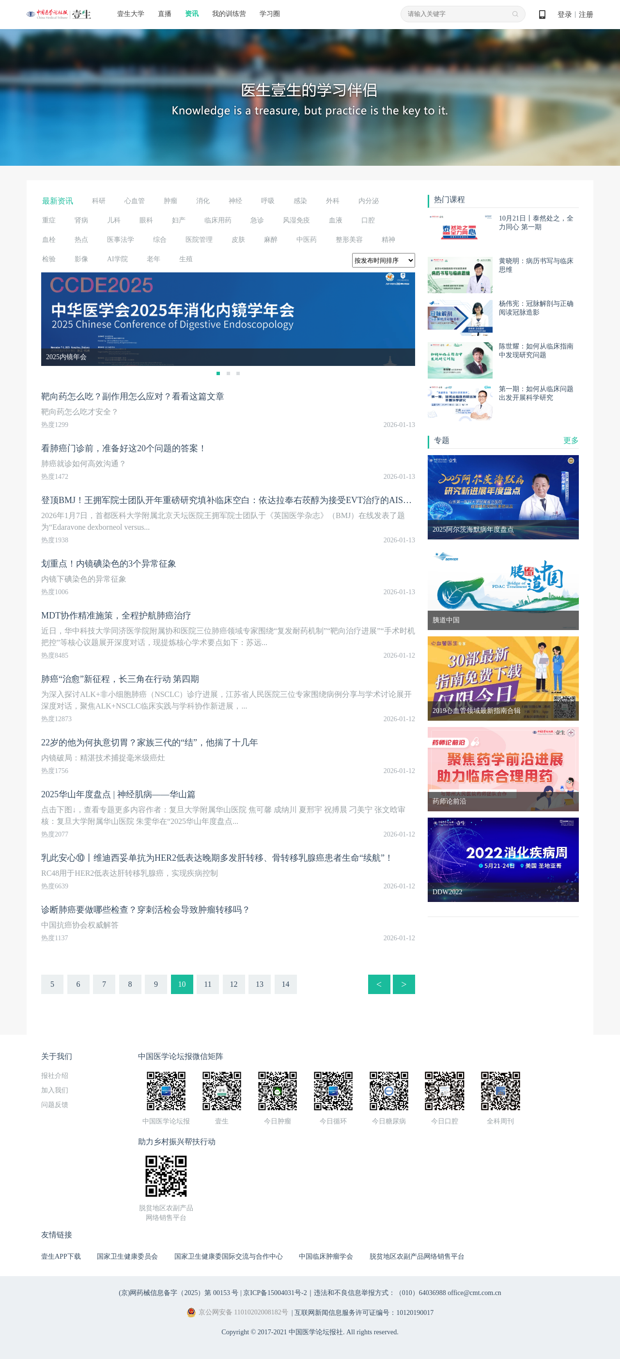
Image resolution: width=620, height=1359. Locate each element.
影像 (81, 259)
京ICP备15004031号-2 (275, 1292)
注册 (586, 14)
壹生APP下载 (61, 1256)
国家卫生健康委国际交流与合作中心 (228, 1256)
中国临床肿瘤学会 (326, 1256)
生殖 (186, 259)
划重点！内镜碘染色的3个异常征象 (108, 564)
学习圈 (270, 13)
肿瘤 (170, 201)
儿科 (114, 220)
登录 (565, 14)
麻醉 (271, 239)
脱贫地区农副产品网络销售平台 (417, 1256)
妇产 (179, 220)
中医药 (306, 239)
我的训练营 (229, 13)
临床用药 (218, 220)
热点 (81, 239)
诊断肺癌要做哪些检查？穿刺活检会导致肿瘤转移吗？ (145, 910)
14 (286, 984)
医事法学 (120, 239)
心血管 (134, 201)
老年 (153, 259)
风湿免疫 (296, 220)
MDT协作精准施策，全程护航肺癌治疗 (116, 615)
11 (207, 984)
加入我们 (54, 1090)
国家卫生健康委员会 (127, 1256)
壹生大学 (130, 13)
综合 (160, 239)
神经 (235, 201)
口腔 (368, 220)
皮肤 (238, 239)
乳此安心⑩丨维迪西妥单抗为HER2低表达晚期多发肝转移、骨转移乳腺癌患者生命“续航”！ (217, 858)
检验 (49, 259)
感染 (300, 201)
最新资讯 (57, 201)
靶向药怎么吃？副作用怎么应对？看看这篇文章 (132, 396)
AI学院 (117, 259)
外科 (333, 201)
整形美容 (349, 239)
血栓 (49, 239)
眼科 (146, 220)
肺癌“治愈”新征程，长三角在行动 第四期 (120, 679)
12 (234, 984)
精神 (388, 239)
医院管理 (199, 239)
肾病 (81, 220)
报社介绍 (54, 1075)
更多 (571, 440)
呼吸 (268, 201)
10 (182, 984)
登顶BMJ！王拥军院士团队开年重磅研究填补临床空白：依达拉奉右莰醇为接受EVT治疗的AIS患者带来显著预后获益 (265, 500)
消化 (203, 201)
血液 (335, 220)
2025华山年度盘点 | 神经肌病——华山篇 (118, 794)
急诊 (257, 220)
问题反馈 (54, 1104)
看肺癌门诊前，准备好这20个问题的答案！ (124, 448)
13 (260, 984)
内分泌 (368, 201)
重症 (49, 220)
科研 (99, 201)
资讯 (192, 13)
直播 (164, 13)
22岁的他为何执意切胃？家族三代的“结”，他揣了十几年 (149, 742)
